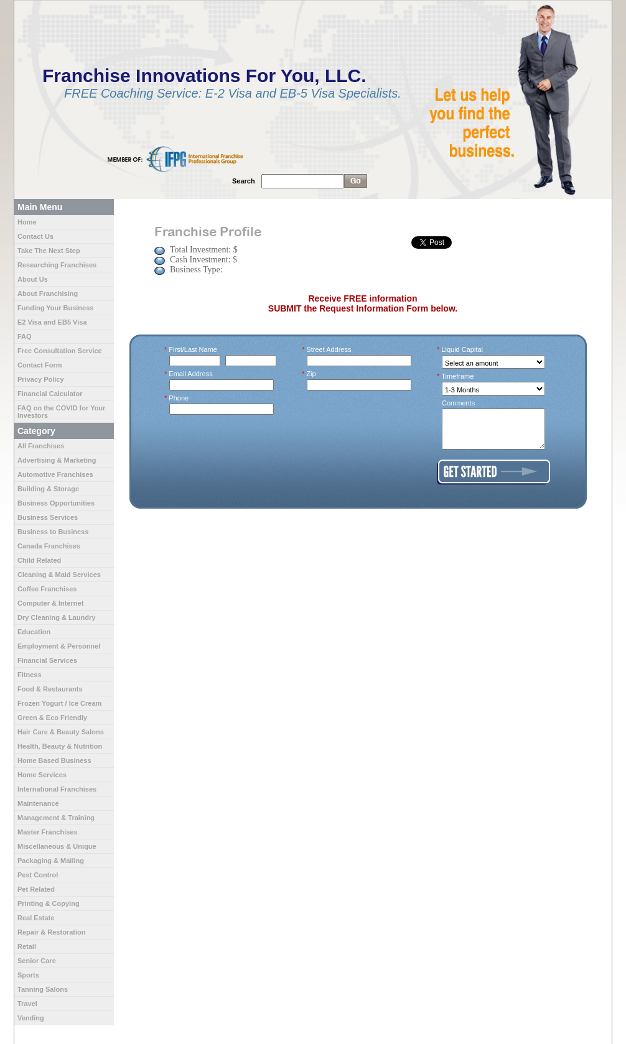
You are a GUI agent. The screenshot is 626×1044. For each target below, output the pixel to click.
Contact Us (35, 236)
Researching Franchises (56, 265)
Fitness (29, 674)
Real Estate (35, 918)
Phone (179, 398)
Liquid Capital (462, 349)
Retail (26, 946)
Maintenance (38, 803)
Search (243, 181)
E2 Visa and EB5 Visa (52, 322)
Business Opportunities (56, 503)
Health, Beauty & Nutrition (59, 746)
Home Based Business (54, 760)
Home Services (42, 774)
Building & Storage (48, 488)
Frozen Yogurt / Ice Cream (59, 703)
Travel (27, 1003)
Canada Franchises (48, 546)
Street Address (329, 349)
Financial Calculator (50, 393)
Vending (30, 1018)
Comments (458, 403)
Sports (28, 975)
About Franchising (47, 293)
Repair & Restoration (51, 932)
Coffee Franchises (47, 589)
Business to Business (52, 531)
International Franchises (56, 789)
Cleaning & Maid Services (59, 574)
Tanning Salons (42, 989)
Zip (311, 373)
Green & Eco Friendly (52, 717)
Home (27, 222)
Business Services (47, 517)
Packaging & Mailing (50, 860)
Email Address (191, 373)
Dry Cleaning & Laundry (56, 617)
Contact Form (39, 365)
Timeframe (458, 376)
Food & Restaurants (50, 689)
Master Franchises (47, 832)
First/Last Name (193, 349)
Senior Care (36, 960)
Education (33, 631)
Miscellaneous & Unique (56, 846)
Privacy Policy (40, 379)
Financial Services (47, 660)
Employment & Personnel (58, 646)
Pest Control (37, 875)
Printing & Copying (48, 903)
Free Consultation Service (59, 350)
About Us (32, 279)
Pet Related (36, 889)
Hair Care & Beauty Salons (60, 732)
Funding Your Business (55, 308)
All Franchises (40, 446)
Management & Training (56, 817)
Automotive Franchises (55, 474)
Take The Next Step (48, 250)
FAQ (24, 336)
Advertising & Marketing (56, 460)
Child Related (39, 560)
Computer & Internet (50, 603)
